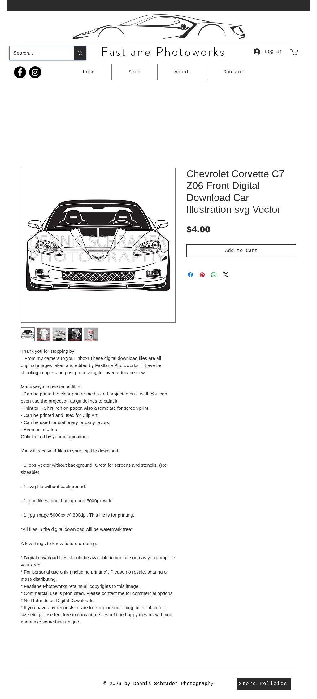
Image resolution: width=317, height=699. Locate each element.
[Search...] (37, 53)
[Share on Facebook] (190, 274)
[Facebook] (20, 72)
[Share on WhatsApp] (214, 274)
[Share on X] (225, 274)
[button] (134, 72)
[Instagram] (35, 72)
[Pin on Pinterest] (202, 274)
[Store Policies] (264, 684)
